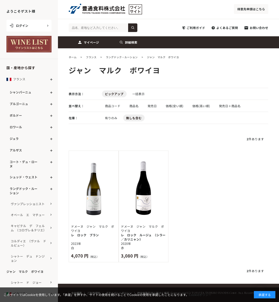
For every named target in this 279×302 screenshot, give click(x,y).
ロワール (16, 127)
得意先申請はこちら (251, 9)
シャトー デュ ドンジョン (28, 258)
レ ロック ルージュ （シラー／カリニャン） (143, 237)
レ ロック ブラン (85, 235)
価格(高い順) (201, 106)
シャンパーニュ (20, 92)
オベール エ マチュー (28, 215)
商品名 (134, 106)
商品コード (113, 106)
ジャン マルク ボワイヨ (24, 271)
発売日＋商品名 (230, 106)
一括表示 (138, 94)
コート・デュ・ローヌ (24, 164)
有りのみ (111, 118)
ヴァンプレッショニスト (28, 204)
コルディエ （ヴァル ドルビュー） (28, 243)
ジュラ (14, 138)
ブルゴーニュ (19, 104)
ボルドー (16, 115)
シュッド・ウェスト (24, 177)
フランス (15, 80)
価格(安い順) (175, 106)
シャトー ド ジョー (26, 282)
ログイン (22, 25)
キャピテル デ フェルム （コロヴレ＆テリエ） (28, 228)
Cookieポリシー (200, 295)
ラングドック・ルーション (24, 190)
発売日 (152, 106)
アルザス (16, 150)
